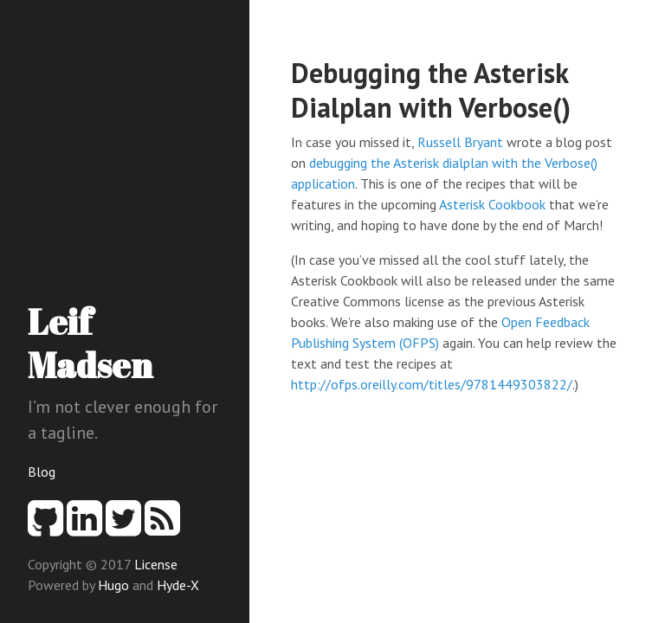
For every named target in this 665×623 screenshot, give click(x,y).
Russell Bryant (460, 142)
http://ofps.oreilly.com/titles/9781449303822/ (431, 384)
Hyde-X (178, 585)
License (156, 564)
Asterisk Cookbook (492, 204)
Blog (41, 471)
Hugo (113, 585)
